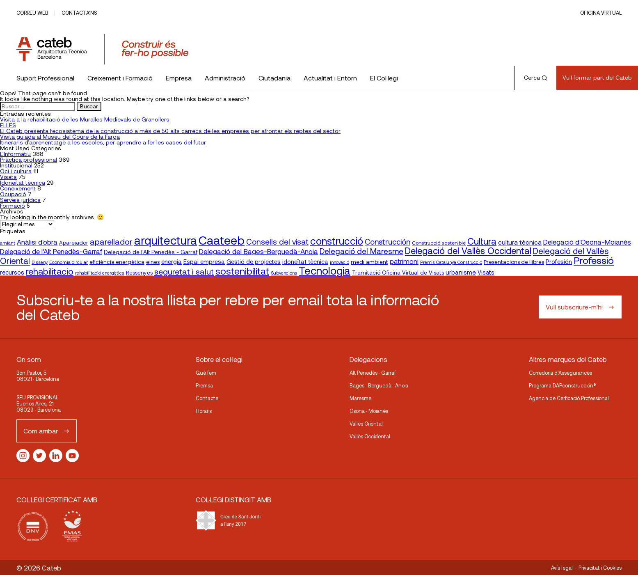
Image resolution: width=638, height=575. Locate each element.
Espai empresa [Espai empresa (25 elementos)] (204, 261)
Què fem (206, 373)
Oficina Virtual (601, 13)
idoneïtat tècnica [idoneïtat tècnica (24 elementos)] (305, 261)
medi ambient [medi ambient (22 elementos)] (369, 261)
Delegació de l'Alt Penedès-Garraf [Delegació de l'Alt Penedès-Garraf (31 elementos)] (51, 251)
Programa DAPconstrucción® (562, 385)
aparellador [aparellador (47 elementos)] (111, 241)
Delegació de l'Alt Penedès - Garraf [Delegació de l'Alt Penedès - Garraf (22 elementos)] (150, 251)
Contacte (207, 398)
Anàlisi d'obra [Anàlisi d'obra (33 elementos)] (37, 242)
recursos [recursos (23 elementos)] (12, 272)
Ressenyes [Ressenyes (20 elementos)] (139, 272)
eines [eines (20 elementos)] (153, 262)
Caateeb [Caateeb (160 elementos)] (222, 240)
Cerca (535, 77)
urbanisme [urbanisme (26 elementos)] (461, 272)
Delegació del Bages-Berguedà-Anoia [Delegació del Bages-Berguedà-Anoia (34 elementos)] (258, 251)
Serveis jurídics (20, 199)
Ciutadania (274, 78)
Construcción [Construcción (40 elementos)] (387, 241)
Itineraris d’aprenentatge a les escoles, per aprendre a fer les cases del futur (103, 142)
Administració (225, 78)
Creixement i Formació (120, 78)
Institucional (16, 165)
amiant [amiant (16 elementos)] (7, 242)
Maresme (360, 398)
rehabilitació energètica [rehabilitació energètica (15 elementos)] (99, 272)
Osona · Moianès (369, 411)
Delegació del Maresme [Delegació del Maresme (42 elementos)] (361, 251)
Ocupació (13, 193)
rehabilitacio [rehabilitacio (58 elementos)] (49, 271)
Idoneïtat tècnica (22, 182)
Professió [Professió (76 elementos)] (594, 260)
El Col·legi (384, 78)
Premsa (204, 385)
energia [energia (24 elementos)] (171, 261)
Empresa (179, 78)
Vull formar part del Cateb (597, 77)
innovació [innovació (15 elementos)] (339, 262)
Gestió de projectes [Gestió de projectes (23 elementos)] (253, 261)
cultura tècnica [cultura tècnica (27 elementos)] (520, 242)
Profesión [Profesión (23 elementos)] (559, 261)
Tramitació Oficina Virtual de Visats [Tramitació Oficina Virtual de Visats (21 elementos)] (398, 272)
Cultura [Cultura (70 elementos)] (481, 241)
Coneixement (18, 188)
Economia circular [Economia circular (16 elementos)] (68, 262)
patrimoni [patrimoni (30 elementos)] (404, 261)
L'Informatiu (15, 153)
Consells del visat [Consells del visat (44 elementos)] (277, 241)
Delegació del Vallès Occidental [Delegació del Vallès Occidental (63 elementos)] (468, 250)
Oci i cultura (16, 170)
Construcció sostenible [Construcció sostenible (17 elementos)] (439, 242)
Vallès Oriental (366, 423)
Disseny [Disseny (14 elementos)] (40, 262)
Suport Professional (45, 78)
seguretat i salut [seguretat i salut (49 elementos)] (184, 271)
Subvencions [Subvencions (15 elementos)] (284, 272)
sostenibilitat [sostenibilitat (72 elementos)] (242, 271)
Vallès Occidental (370, 436)
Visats (8, 176)
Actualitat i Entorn (330, 78)
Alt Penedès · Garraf (373, 373)
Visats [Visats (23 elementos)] (486, 272)
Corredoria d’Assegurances (560, 373)
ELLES (8, 124)
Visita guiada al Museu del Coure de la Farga (60, 136)
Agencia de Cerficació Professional (569, 398)
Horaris (204, 411)
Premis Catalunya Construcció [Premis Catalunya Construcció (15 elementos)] (451, 262)
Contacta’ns (79, 13)
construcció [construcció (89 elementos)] (336, 240)
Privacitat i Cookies (600, 567)
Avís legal (562, 567)
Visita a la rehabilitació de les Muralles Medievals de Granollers (84, 119)
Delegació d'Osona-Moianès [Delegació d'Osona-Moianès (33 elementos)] (587, 242)
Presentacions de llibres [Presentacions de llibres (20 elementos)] (514, 262)
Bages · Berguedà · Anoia (379, 385)
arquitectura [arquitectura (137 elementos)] (165, 240)
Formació (12, 205)
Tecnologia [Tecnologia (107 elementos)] (324, 270)
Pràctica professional (28, 159)
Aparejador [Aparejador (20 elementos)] (73, 242)
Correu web (32, 13)
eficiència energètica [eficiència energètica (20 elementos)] (116, 262)
